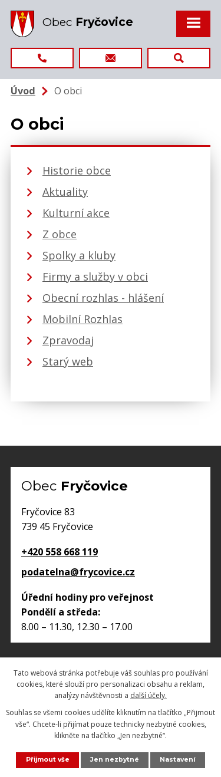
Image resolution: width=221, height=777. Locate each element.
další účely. (148, 695)
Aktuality (65, 192)
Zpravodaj (68, 340)
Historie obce (76, 170)
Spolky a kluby (79, 255)
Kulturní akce (76, 213)
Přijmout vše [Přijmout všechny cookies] (48, 759)
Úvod (23, 90)
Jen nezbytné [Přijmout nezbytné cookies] (114, 759)
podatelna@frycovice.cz (78, 571)
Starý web (67, 361)
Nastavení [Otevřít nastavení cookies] (177, 759)
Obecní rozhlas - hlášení (103, 298)
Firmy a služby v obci (95, 276)
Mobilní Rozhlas (82, 319)
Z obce (59, 234)
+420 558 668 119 (59, 551)
